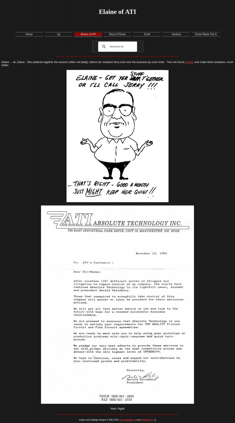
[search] (117, 46)
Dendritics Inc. (147, 420)
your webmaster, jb (127, 420)
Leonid (189, 62)
